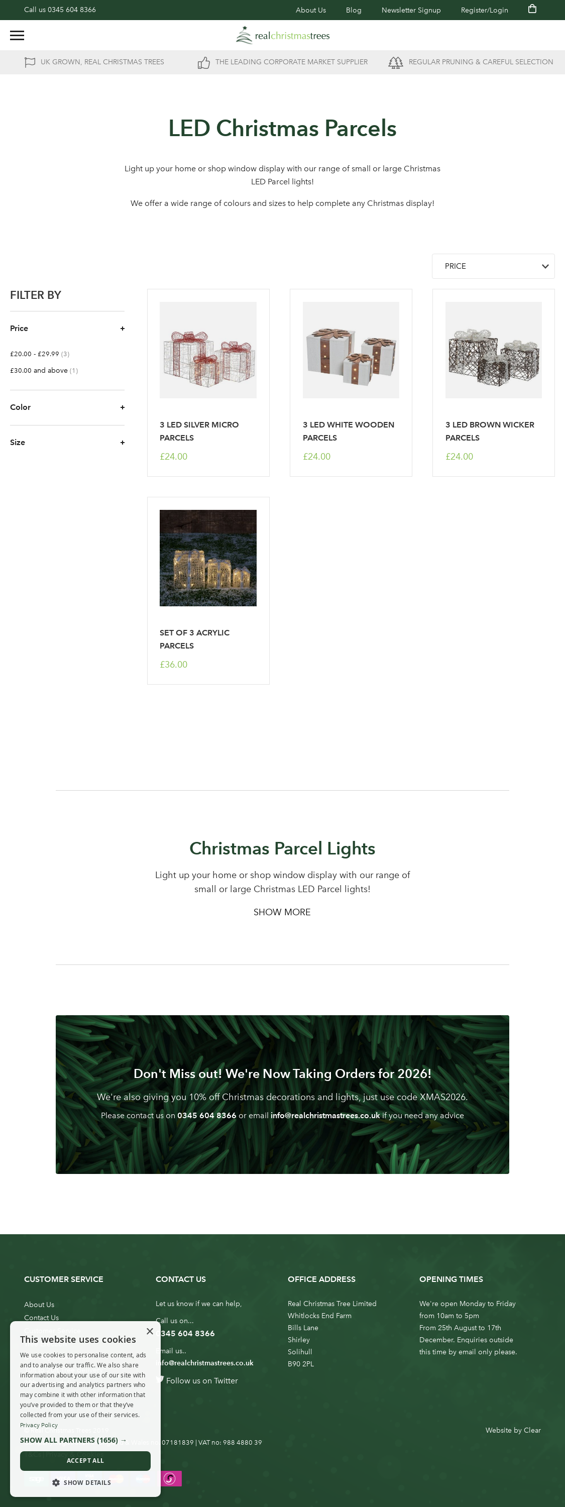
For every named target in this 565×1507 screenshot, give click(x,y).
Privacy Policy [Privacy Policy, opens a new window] (39, 1425)
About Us (311, 10)
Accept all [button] (85, 1460)
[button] (85, 1440)
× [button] (149, 1332)
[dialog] (85, 1409)
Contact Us (41, 1318)
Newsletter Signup (411, 10)
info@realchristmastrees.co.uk (325, 1115)
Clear (532, 1430)
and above (49, 370)
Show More (282, 912)
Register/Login (484, 10)
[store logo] (283, 35)
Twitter (226, 1380)
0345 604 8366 (72, 10)
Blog (354, 10)
